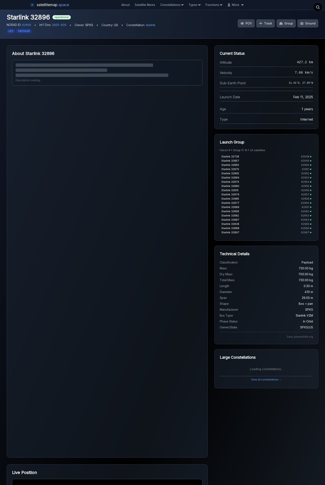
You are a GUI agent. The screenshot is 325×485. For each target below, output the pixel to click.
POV (246, 23)
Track (265, 23)
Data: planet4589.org (300, 336)
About (125, 5)
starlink (150, 25)
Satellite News (145, 5)
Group (286, 23)
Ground (308, 23)
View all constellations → (266, 379)
